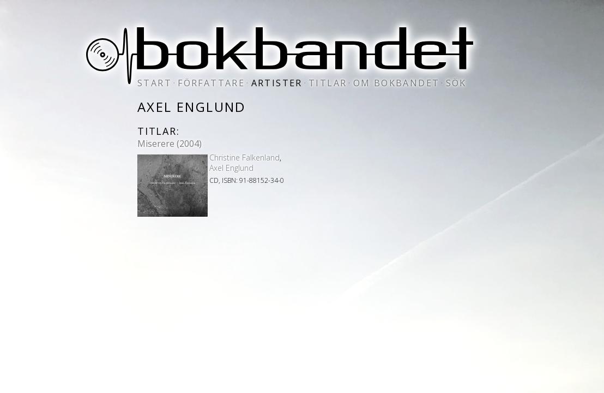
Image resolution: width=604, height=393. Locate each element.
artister (277, 83)
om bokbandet (396, 83)
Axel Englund (231, 168)
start (154, 83)
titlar (328, 83)
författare (211, 83)
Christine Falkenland (244, 157)
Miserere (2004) (169, 144)
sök (456, 83)
